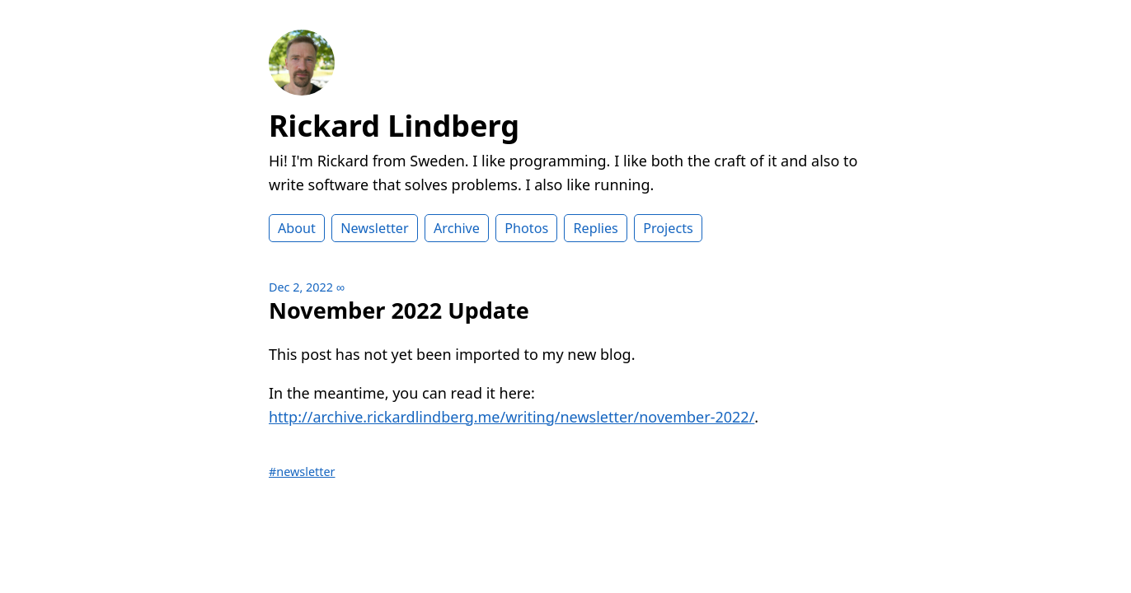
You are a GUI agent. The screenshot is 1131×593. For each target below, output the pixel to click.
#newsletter (302, 471)
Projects (668, 228)
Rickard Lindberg (394, 125)
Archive (457, 228)
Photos (526, 228)
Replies (595, 228)
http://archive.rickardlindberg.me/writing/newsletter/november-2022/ (511, 417)
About (297, 228)
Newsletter (374, 228)
